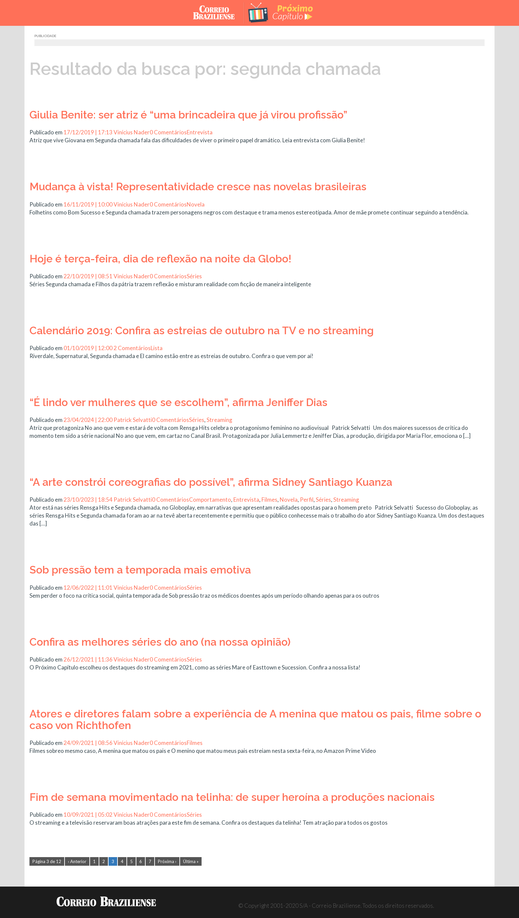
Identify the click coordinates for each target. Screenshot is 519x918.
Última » (191, 861)
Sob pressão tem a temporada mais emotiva (140, 570)
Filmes (269, 499)
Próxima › (167, 861)
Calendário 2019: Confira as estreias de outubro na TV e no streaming (201, 330)
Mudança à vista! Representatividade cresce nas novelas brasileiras (197, 186)
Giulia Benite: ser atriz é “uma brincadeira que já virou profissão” (188, 115)
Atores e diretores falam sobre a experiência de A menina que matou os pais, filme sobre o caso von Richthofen (255, 719)
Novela (196, 204)
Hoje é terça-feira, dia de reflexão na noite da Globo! (160, 258)
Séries (194, 276)
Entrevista (199, 132)
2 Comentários (132, 347)
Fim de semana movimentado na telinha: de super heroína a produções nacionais (232, 797)
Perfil (306, 499)
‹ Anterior (77, 861)
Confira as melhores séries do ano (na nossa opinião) (160, 642)
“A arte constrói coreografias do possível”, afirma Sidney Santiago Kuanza (210, 482)
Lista (157, 347)
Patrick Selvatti (133, 419)
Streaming (219, 419)
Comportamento (210, 499)
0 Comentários (168, 132)
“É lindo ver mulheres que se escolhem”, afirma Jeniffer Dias (178, 402)
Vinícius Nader (132, 132)
